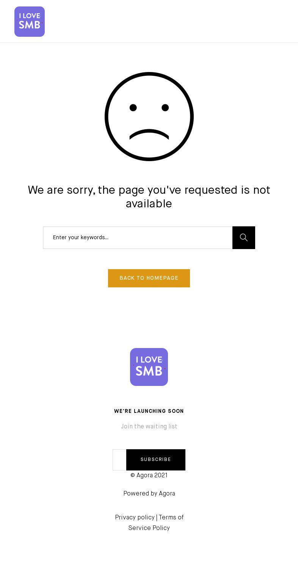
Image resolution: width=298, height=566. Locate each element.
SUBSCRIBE (156, 460)
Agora (167, 494)
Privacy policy (135, 518)
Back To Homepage (149, 278)
